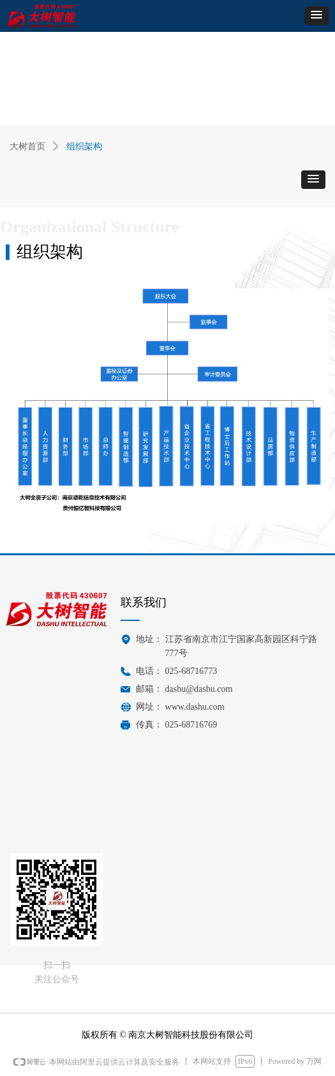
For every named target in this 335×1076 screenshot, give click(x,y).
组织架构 (84, 146)
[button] (316, 15)
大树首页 (27, 146)
